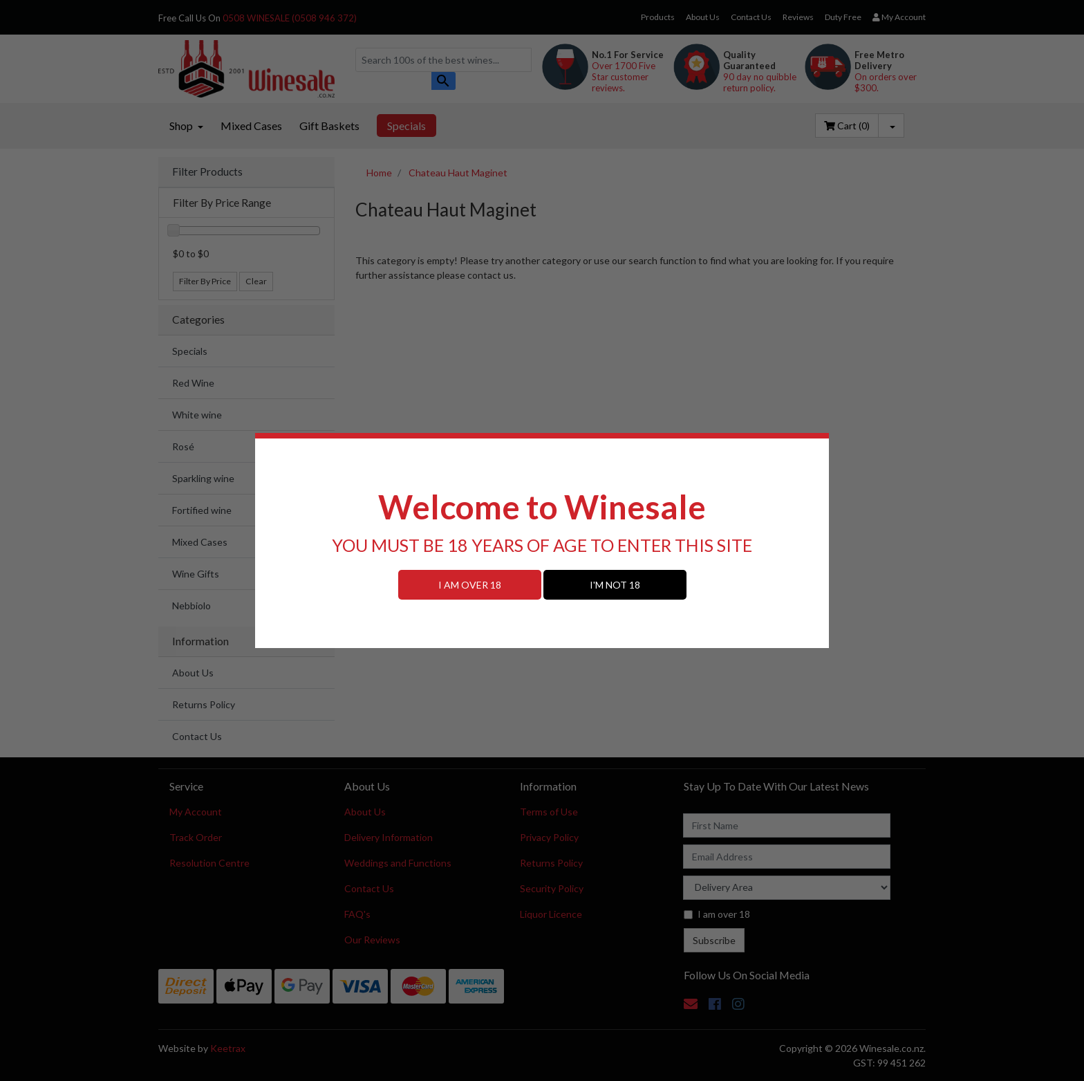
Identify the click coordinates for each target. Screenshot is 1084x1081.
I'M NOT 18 (615, 585)
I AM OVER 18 (469, 585)
